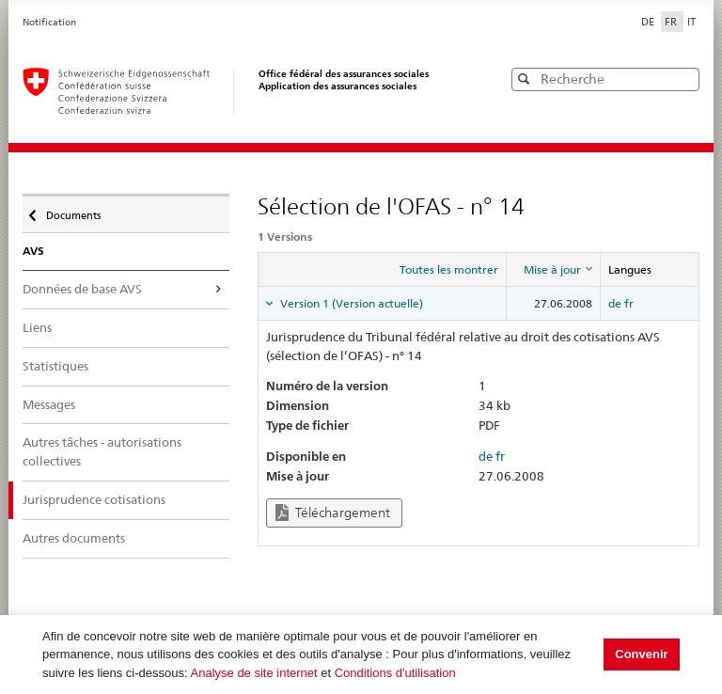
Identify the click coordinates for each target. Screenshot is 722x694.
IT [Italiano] (691, 21)
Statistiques (55, 365)
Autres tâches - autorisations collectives (102, 451)
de (614, 303)
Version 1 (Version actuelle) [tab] (350, 303)
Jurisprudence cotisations (94, 499)
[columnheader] (553, 270)
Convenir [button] (641, 654)
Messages (49, 404)
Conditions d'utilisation (395, 673)
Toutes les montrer (449, 269)
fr (629, 303)
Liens (37, 327)
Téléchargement (332, 513)
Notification (49, 22)
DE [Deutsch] (649, 21)
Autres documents (74, 537)
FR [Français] (672, 21)
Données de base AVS (82, 288)
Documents (72, 211)
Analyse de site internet (254, 673)
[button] (683, 78)
